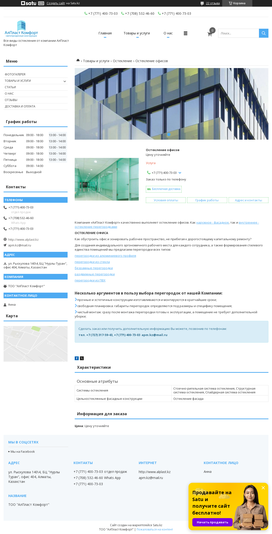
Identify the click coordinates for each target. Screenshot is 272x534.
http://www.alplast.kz (23, 239)
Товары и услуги (137, 33)
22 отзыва (213, 3)
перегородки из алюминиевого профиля (105, 255)
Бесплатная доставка (166, 189)
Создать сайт (56, 3)
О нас (168, 33)
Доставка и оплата (20, 106)
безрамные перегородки (94, 268)
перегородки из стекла (92, 262)
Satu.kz (157, 525)
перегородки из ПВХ (90, 280)
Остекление (122, 61)
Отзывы (11, 100)
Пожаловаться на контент (155, 529)
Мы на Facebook (23, 451)
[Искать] (263, 33)
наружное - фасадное (212, 222)
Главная (105, 33)
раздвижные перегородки (95, 274)
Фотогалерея (15, 74)
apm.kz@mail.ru (19, 245)
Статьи (10, 87)
